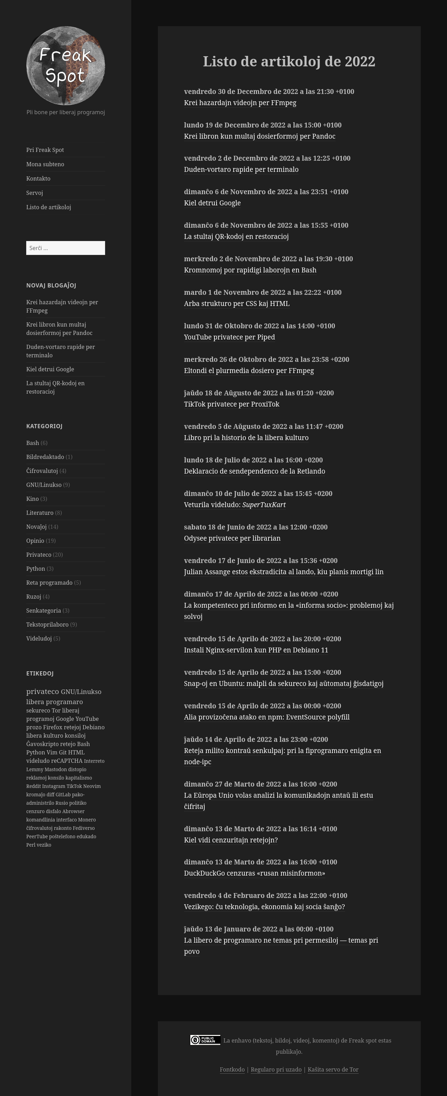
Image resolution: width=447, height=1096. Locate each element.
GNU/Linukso (43, 485)
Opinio (35, 541)
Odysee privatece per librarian (232, 538)
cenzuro (36, 811)
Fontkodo (232, 1069)
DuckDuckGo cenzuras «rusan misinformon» (254, 873)
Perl (31, 844)
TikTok (75, 786)
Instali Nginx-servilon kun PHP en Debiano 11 (256, 650)
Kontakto (38, 178)
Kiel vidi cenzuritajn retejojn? (231, 840)
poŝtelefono (63, 836)
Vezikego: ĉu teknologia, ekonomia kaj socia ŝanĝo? (264, 906)
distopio (77, 769)
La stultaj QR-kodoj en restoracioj (236, 236)
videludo (38, 761)
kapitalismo (78, 777)
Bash (32, 443)
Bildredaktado (45, 457)
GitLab (64, 794)
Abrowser (73, 811)
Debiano (93, 727)
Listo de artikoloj (48, 207)
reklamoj (37, 777)
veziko (44, 844)
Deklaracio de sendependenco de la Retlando (254, 471)
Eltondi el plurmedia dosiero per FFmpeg (249, 370)
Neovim (92, 786)
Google (65, 719)
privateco (43, 691)
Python (35, 568)
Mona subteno (45, 164)
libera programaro (54, 701)
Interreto (94, 761)
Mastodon (56, 769)
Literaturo (39, 513)
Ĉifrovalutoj (42, 471)
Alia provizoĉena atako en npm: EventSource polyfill (267, 717)
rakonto (63, 828)
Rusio (62, 802)
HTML (76, 752)
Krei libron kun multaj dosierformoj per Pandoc (260, 136)
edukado (86, 836)
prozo (34, 727)
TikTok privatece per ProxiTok (231, 404)
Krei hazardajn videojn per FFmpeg (240, 102)
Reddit (34, 786)
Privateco (38, 554)
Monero (87, 819)
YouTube (87, 719)
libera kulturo (45, 735)
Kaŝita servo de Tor (333, 1069)
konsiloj (75, 735)
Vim (53, 752)
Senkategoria (43, 610)
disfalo (54, 811)
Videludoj (39, 638)
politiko (77, 802)
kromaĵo (36, 794)
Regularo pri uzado (276, 1069)
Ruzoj (33, 596)
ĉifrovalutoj (40, 828)
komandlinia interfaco (52, 819)
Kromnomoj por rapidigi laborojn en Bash (250, 270)
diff (51, 794)
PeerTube (37, 836)
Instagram (54, 786)
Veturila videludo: (235, 504)
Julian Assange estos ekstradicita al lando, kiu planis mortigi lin (284, 571)
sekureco (39, 710)
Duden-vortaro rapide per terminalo (241, 169)
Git (63, 752)
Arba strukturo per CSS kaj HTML (237, 303)
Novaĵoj (36, 527)
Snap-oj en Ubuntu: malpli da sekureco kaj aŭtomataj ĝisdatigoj (284, 683)
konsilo (56, 777)
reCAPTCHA (67, 761)
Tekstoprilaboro (47, 624)
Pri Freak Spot (45, 150)
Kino (32, 499)
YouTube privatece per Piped (229, 337)
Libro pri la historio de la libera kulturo (246, 437)
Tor (57, 710)
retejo (68, 744)
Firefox (53, 727)
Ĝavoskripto (43, 744)
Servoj (34, 193)
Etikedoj (40, 673)
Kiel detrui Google (50, 369)
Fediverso (84, 828)
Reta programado (49, 582)
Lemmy (35, 769)
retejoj (73, 727)
